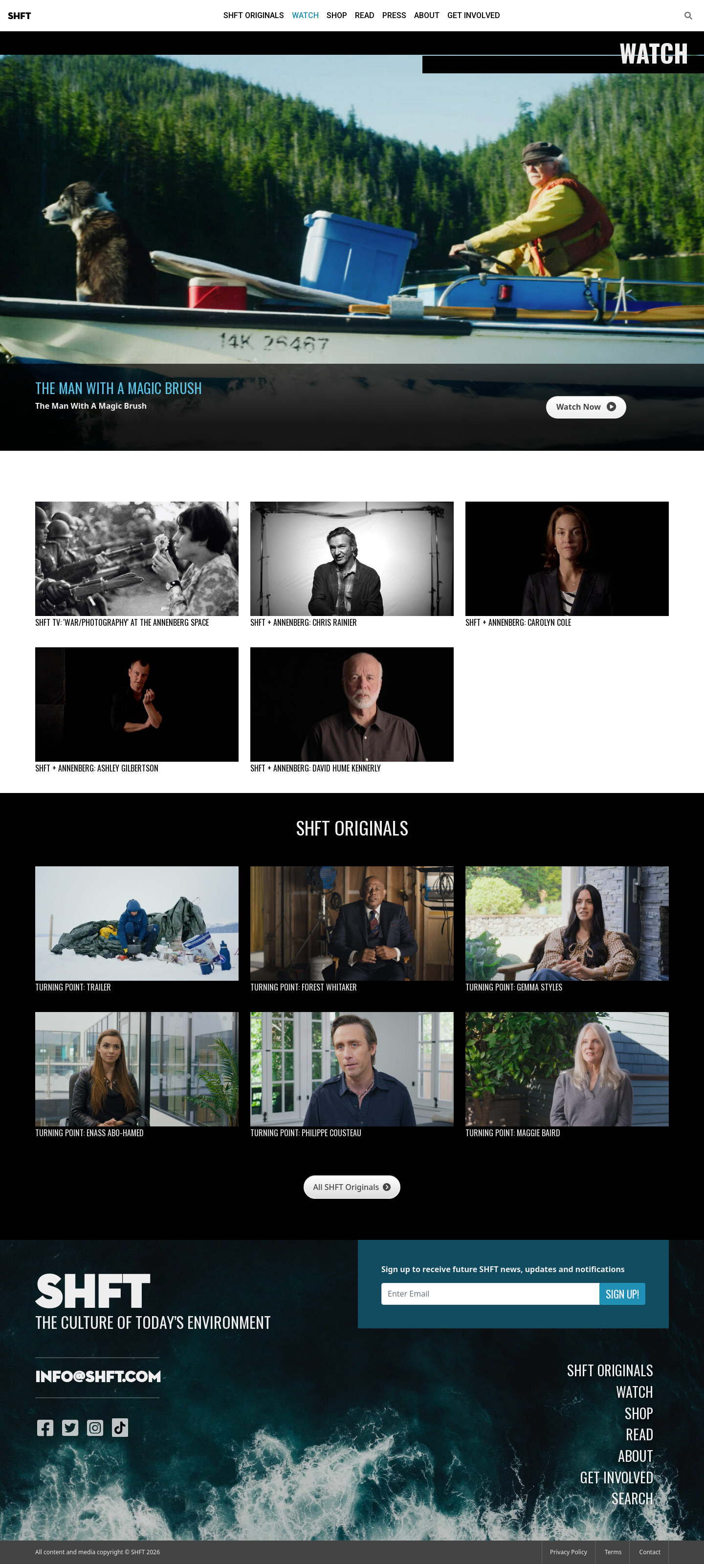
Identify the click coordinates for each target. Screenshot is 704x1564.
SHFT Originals (253, 15)
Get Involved (473, 15)
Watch (305, 15)
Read (364, 15)
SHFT (19, 16)
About (427, 15)
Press (394, 15)
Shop (337, 15)
